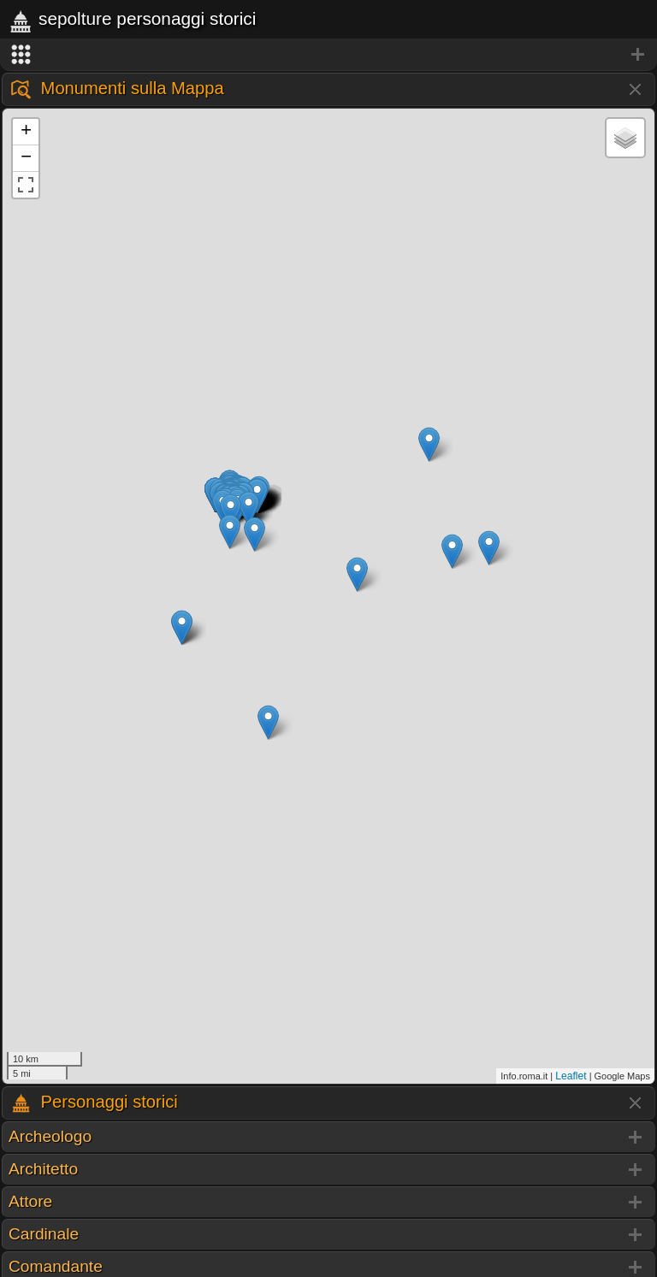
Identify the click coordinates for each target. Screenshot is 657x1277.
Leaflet (570, 1076)
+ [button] (26, 132)
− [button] (26, 158)
